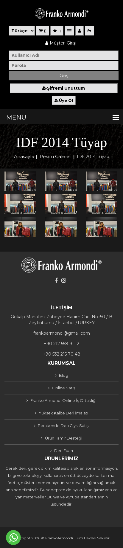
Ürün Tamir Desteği (63, 438)
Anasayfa (24, 156)
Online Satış (63, 387)
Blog (63, 375)
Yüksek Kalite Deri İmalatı (63, 413)
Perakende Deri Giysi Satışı (63, 425)
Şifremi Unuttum (63, 88)
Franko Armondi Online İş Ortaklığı (63, 400)
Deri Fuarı (63, 450)
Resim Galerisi (55, 156)
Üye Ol (64, 100)
